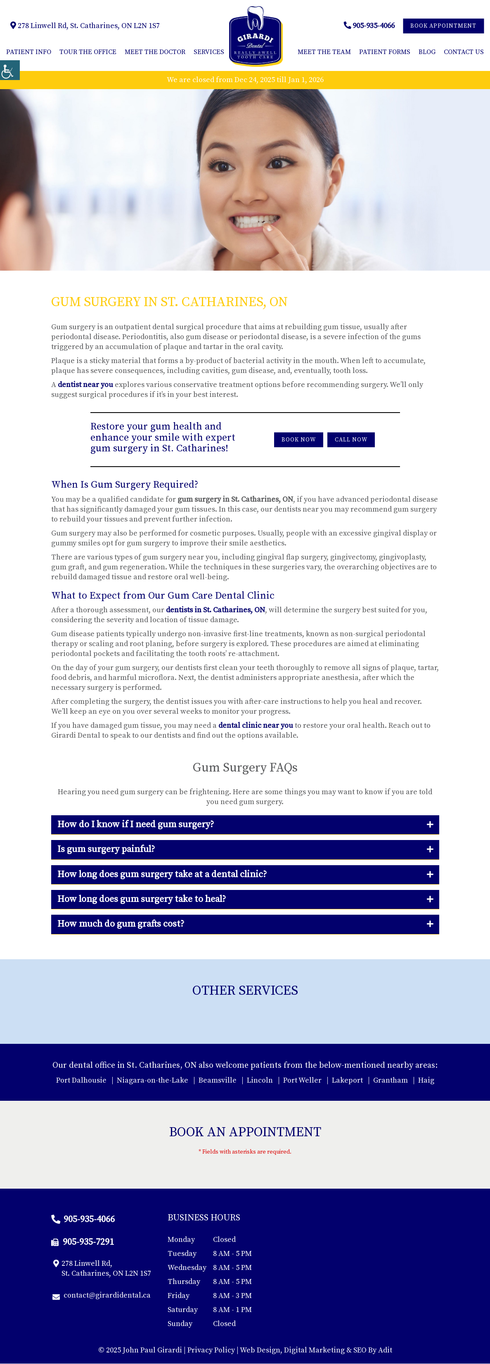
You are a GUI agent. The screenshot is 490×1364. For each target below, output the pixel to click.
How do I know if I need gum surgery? (135, 824)
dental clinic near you (255, 725)
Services (209, 52)
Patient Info (28, 52)
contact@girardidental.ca (101, 1296)
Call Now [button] (351, 440)
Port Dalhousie (81, 1080)
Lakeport (347, 1080)
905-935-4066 (369, 26)
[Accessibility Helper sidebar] (10, 70)
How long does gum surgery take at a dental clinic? (162, 874)
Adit (385, 1350)
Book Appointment (443, 26)
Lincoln (260, 1080)
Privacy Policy (211, 1350)
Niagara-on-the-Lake (152, 1080)
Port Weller (302, 1080)
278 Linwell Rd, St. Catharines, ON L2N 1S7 (85, 26)
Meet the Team (324, 52)
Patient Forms (384, 52)
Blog (427, 52)
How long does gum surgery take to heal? (141, 899)
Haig (426, 1080)
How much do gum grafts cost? (120, 924)
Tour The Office (87, 52)
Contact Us (464, 52)
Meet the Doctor (155, 52)
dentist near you (85, 384)
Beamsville (218, 1080)
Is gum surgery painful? (106, 849)
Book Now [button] (299, 440)
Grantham (390, 1080)
